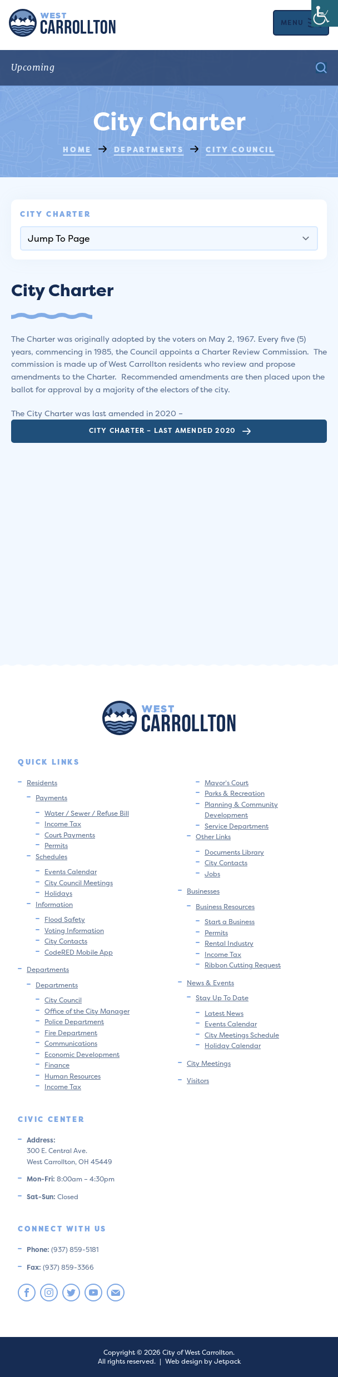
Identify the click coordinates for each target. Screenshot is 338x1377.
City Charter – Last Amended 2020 (170, 430)
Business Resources (225, 906)
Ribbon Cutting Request (243, 965)
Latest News (224, 1013)
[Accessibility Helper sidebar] (324, 13)
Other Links (213, 836)
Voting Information (74, 930)
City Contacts (65, 941)
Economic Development (82, 1054)
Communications (70, 1043)
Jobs (212, 874)
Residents (42, 782)
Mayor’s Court (226, 782)
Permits (56, 845)
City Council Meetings (78, 882)
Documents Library (234, 852)
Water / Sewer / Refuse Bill (86, 813)
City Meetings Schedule (242, 1035)
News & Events (210, 982)
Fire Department (70, 1032)
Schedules (51, 856)
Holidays (58, 893)
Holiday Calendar (233, 1045)
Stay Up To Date (222, 997)
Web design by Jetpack (203, 1361)
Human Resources (72, 1076)
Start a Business (230, 921)
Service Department (237, 826)
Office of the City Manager (87, 1011)
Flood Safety (64, 919)
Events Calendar (70, 871)
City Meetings (209, 1063)
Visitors (198, 1080)
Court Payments (69, 835)
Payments (51, 797)
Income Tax (62, 824)
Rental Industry (229, 943)
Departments (48, 969)
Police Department (74, 1021)
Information (54, 904)
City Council (63, 1000)
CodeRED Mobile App (78, 952)
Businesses (203, 891)
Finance (56, 1065)
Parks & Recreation (235, 793)
